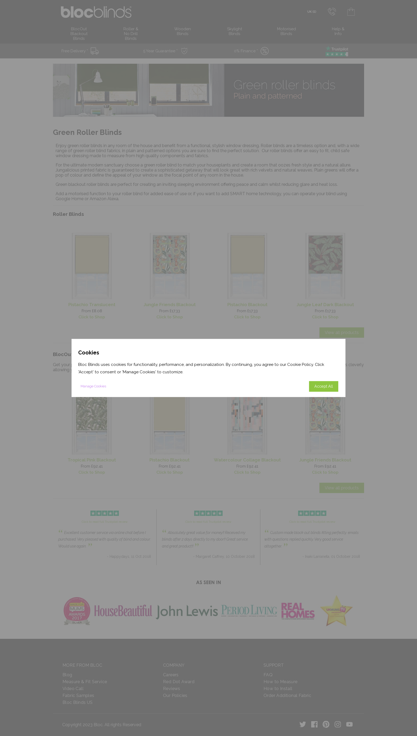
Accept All (323, 386)
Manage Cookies (93, 386)
